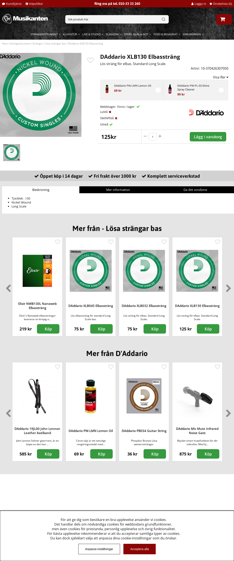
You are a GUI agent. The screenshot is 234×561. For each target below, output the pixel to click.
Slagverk (112, 34)
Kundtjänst (14, 4)
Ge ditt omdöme (195, 190)
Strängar (38, 43)
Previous (7, 286)
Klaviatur (70, 34)
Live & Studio (91, 34)
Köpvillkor (36, 4)
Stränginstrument (44, 34)
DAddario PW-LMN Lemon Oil (132, 85)
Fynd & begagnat (166, 34)
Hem (5, 43)
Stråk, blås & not (136, 34)
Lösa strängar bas (55, 43)
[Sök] (117, 19)
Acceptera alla (139, 549)
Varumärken (192, 34)
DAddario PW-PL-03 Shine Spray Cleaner (193, 87)
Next (228, 286)
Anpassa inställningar (99, 549)
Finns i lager (126, 107)
